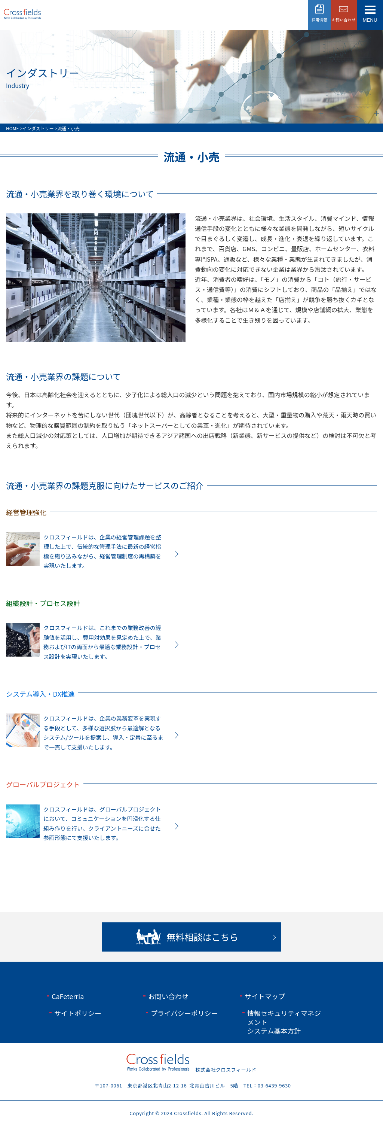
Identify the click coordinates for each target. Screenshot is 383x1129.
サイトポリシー (77, 1013)
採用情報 (319, 19)
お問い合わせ (168, 996)
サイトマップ (265, 996)
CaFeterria (68, 996)
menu (369, 20)
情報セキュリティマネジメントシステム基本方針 (284, 1021)
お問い (344, 19)
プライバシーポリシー (184, 1013)
